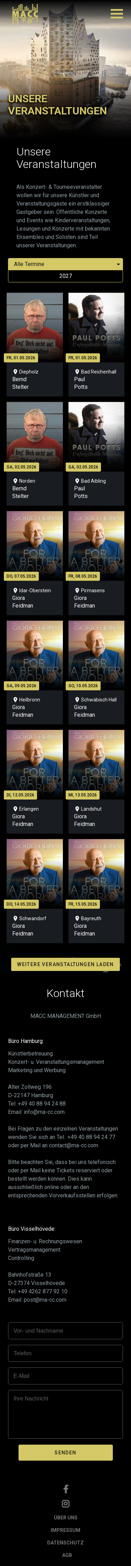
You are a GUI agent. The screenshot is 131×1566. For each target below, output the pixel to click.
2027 (65, 276)
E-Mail (21, 1376)
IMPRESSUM (65, 1530)
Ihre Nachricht (31, 1399)
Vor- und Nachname (38, 1331)
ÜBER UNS (66, 1517)
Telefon (23, 1353)
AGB (67, 1555)
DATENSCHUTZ (65, 1542)
